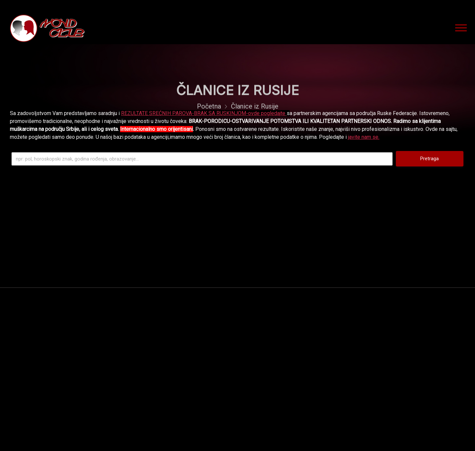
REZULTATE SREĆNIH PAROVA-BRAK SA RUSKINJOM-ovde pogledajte (204, 113)
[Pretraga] (202, 158)
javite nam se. (363, 137)
